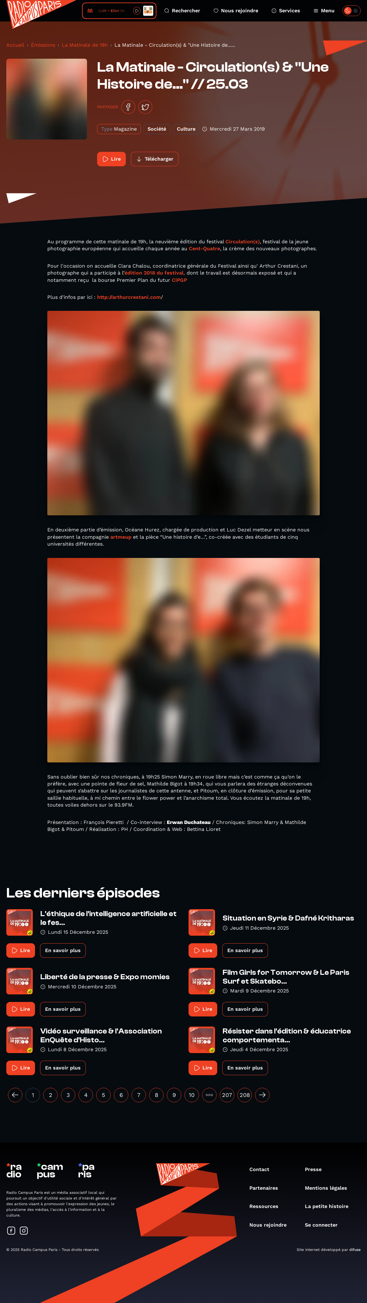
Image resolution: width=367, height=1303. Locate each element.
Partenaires (266, 1188)
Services (285, 11)
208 (245, 1095)
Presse (316, 1169)
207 (227, 1095)
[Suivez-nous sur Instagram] (24, 1231)
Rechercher (182, 11)
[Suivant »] (262, 1095)
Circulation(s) (242, 242)
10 (192, 1095)
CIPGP (179, 280)
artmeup (120, 537)
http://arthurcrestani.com (129, 297)
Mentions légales (329, 1188)
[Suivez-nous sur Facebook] (11, 1231)
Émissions (43, 45)
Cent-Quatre (204, 249)
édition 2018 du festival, (155, 273)
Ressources (267, 1206)
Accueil (15, 45)
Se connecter (324, 1225)
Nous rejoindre (235, 11)
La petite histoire (330, 1206)
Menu (324, 11)
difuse (355, 1249)
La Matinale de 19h (85, 45)
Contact (262, 1169)
